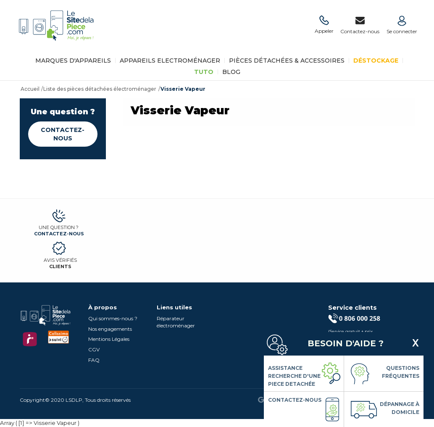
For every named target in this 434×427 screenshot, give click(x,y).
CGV (94, 349)
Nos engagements (110, 329)
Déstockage (375, 60)
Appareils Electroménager (170, 60)
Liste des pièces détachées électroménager (99, 89)
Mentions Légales (108, 339)
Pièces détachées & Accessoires (287, 60)
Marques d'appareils (73, 60)
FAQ (94, 360)
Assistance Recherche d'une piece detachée (294, 376)
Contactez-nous (62, 134)
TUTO (203, 71)
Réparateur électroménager (176, 322)
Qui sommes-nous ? (112, 318)
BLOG (231, 71)
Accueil (30, 89)
